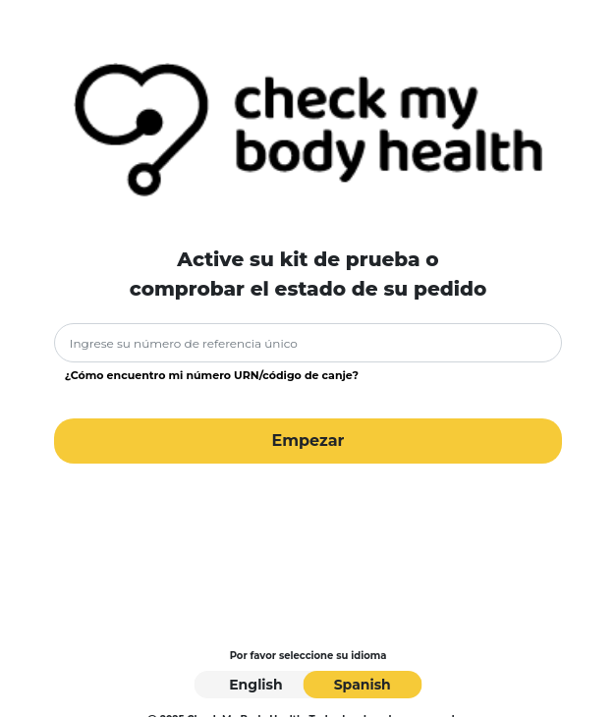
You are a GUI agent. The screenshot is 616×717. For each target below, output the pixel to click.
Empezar (307, 440)
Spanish (362, 684)
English (255, 684)
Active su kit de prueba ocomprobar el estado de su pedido (308, 274)
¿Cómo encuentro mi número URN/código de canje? (212, 375)
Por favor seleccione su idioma (308, 655)
